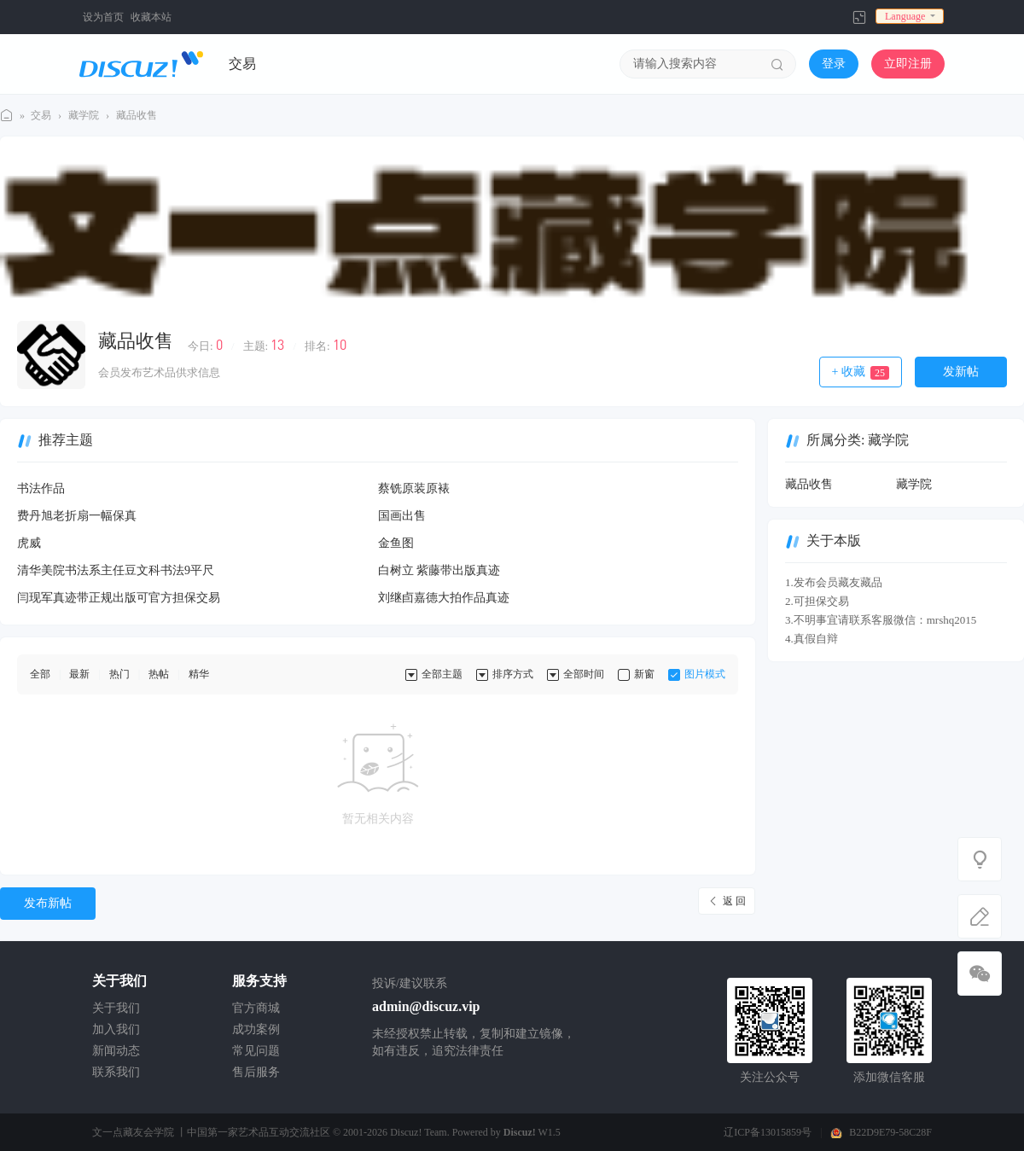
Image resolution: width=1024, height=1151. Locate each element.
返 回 (734, 901)
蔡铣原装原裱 (414, 488)
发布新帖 (48, 903)
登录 (834, 63)
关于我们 (116, 1008)
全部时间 (583, 674)
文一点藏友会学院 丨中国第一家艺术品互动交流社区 (211, 1132)
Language (905, 16)
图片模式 (704, 674)
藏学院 (83, 115)
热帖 (158, 674)
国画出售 (402, 515)
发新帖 (961, 371)
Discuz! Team (418, 1132)
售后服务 (256, 1072)
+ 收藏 (860, 372)
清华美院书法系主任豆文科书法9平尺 (115, 570)
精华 (199, 674)
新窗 (644, 674)
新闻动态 (116, 1050)
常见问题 (256, 1050)
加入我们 (116, 1029)
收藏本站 (151, 17)
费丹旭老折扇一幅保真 (77, 515)
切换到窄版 (859, 17)
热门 (119, 674)
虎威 (29, 543)
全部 (40, 674)
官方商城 (256, 1008)
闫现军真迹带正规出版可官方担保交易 (118, 597)
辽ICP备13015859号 (768, 1132)
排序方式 (512, 674)
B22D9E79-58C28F (890, 1132)
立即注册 (908, 63)
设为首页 (103, 17)
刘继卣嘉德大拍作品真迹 (443, 597)
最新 (79, 674)
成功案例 (256, 1029)
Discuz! (519, 1132)
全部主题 (442, 674)
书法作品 (41, 488)
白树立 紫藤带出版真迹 (439, 570)
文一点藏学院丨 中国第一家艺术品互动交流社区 (7, 115)
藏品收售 (136, 115)
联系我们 (116, 1072)
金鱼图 (396, 543)
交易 (242, 63)
